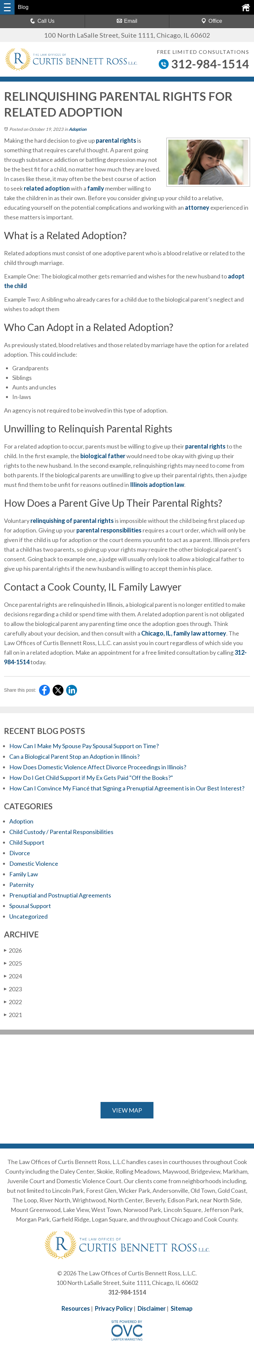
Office (211, 21)
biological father (102, 455)
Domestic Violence (33, 863)
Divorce (19, 853)
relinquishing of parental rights (72, 520)
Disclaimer (152, 1308)
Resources (76, 1308)
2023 (13, 989)
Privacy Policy (114, 1308)
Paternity (21, 884)
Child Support (26, 842)
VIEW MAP (127, 1110)
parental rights (116, 140)
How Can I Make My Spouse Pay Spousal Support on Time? (84, 745)
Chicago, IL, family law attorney (183, 633)
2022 (13, 1001)
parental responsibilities (109, 530)
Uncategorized (28, 916)
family (95, 188)
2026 (13, 950)
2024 (13, 976)
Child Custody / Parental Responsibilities (61, 831)
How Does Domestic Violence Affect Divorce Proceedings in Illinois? (97, 767)
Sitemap (181, 1308)
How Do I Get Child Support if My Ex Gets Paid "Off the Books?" (91, 777)
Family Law (23, 874)
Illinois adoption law (157, 484)
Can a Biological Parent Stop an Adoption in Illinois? (74, 756)
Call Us (42, 21)
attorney (197, 207)
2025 (13, 963)
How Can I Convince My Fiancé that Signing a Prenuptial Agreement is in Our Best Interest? (126, 788)
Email (127, 21)
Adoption (77, 129)
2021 (13, 1014)
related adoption (47, 188)
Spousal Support (30, 905)
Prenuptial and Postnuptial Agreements (60, 895)
